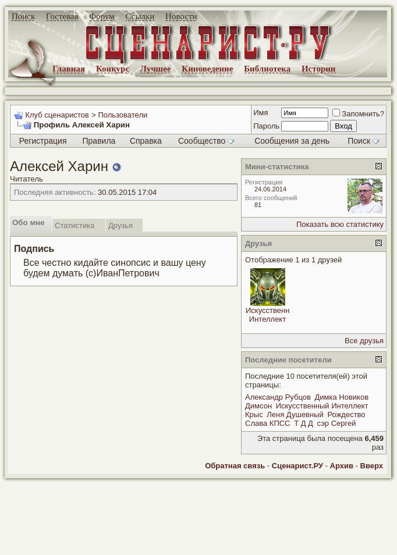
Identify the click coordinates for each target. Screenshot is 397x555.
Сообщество (206, 140)
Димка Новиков (341, 397)
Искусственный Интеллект (272, 314)
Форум (101, 16)
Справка (146, 140)
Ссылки (140, 16)
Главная (68, 68)
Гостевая (62, 16)
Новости (181, 16)
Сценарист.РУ (297, 465)
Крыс (254, 414)
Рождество (346, 414)
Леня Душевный (295, 414)
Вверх (371, 465)
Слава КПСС (267, 423)
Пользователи (122, 115)
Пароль (266, 126)
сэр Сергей (336, 423)
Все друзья (364, 340)
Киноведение (207, 68)
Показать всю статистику (340, 224)
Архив (341, 465)
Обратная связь (235, 465)
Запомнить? (358, 113)
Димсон (258, 405)
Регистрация (43, 140)
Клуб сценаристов (56, 115)
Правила (99, 140)
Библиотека (267, 68)
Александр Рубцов (278, 397)
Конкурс (112, 68)
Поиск (23, 16)
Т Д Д (303, 423)
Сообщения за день (291, 140)
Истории (319, 68)
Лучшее (155, 68)
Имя (260, 112)
